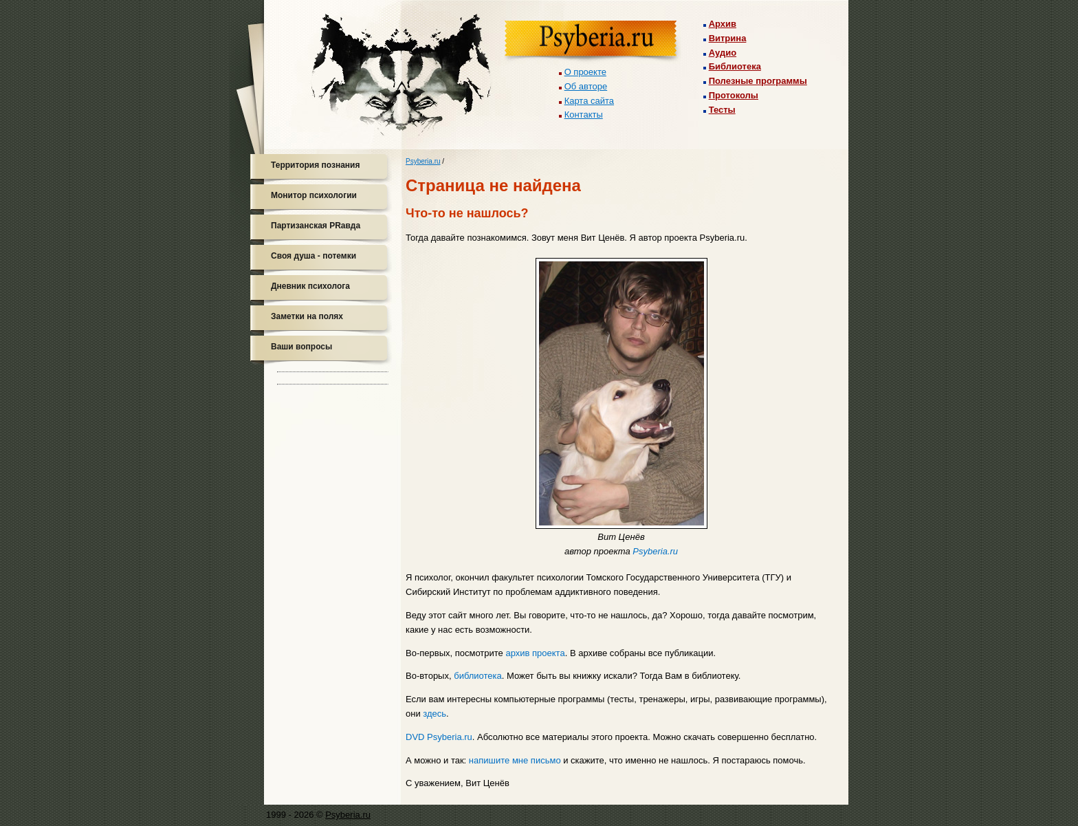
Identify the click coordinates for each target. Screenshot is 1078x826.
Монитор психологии (314, 195)
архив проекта (534, 653)
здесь (434, 713)
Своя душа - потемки (313, 256)
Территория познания (315, 165)
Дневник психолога (310, 286)
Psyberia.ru (423, 161)
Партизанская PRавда (315, 225)
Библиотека (735, 66)
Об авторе (586, 86)
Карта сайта (589, 101)
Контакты (583, 114)
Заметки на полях (307, 316)
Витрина (728, 38)
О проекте (585, 72)
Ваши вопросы (301, 346)
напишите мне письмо (515, 760)
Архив (722, 24)
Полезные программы (758, 81)
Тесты (722, 110)
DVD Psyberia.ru (439, 737)
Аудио (722, 52)
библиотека (478, 676)
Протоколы (733, 95)
